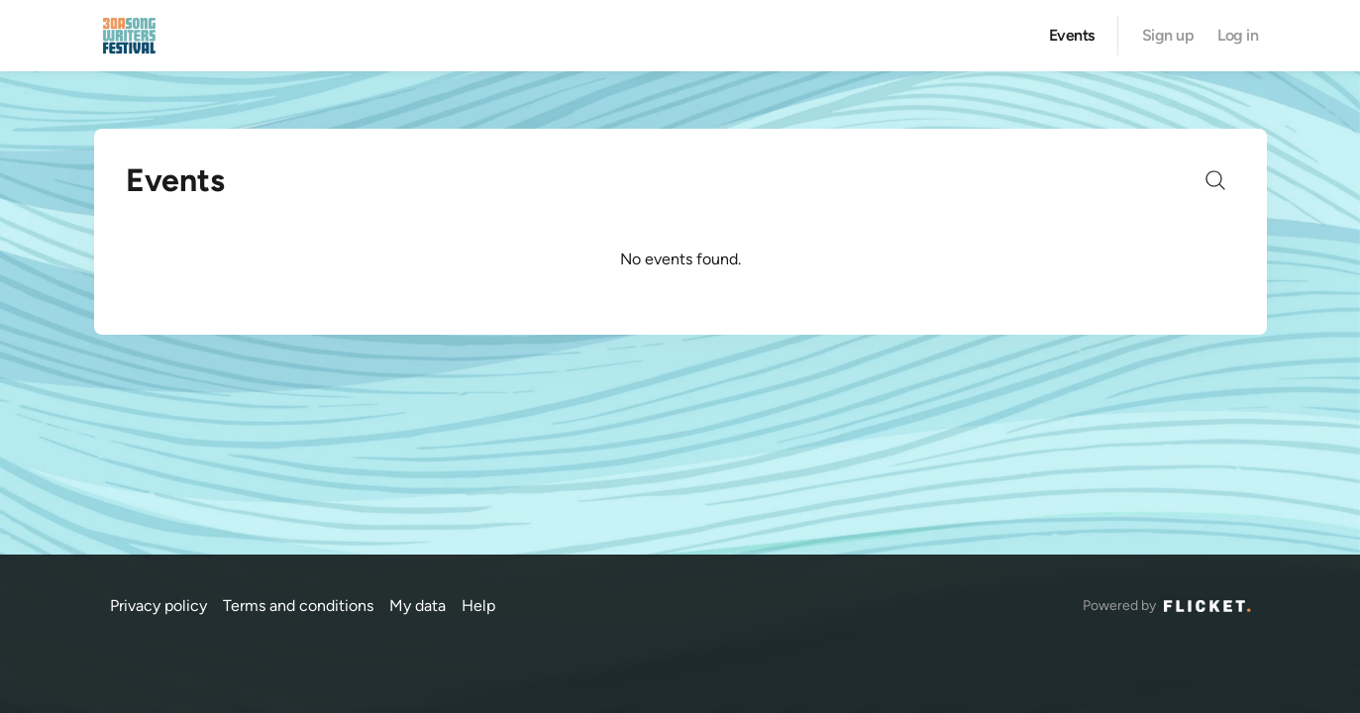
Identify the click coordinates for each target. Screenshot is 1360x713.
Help (478, 605)
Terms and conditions (298, 605)
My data (417, 605)
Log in (1237, 36)
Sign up (1168, 36)
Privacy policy (158, 605)
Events (1072, 36)
